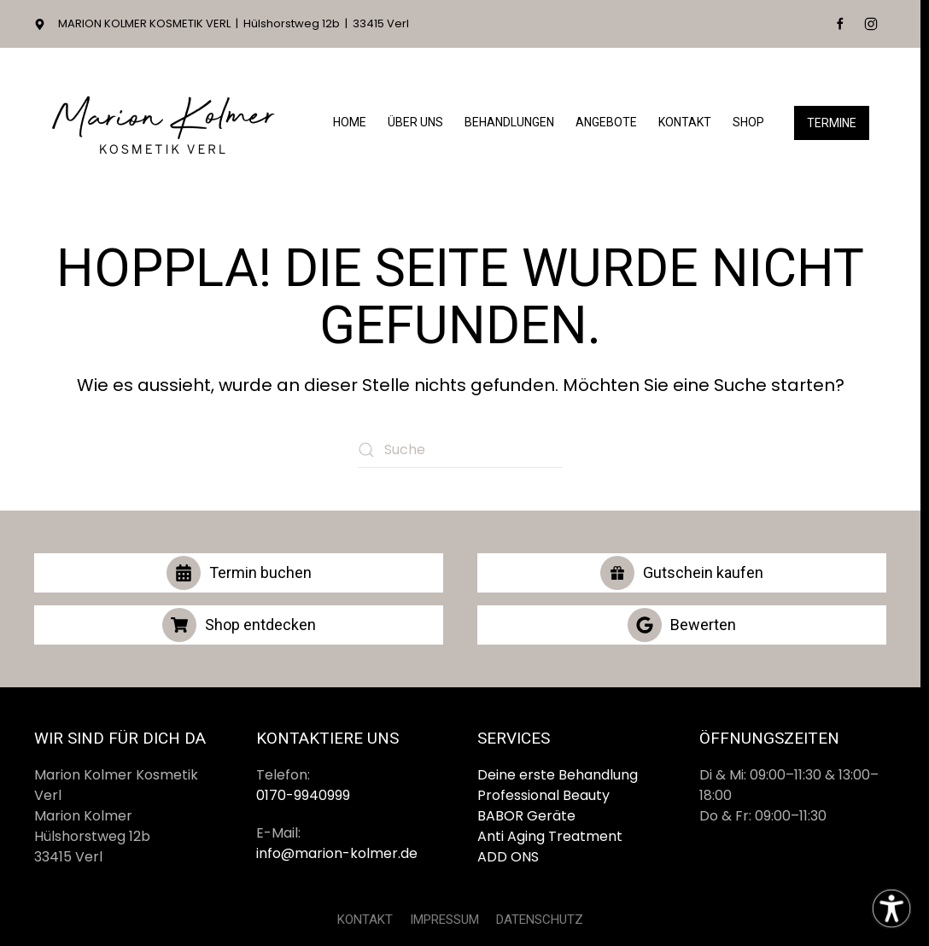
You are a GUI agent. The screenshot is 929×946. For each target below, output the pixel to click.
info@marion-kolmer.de (337, 853)
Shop (748, 122)
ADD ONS (508, 857)
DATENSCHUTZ (539, 919)
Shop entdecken (239, 625)
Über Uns (415, 122)
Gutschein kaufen (681, 573)
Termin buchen (239, 573)
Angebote (606, 122)
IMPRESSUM (444, 919)
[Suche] (460, 450)
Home (349, 122)
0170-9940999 (303, 795)
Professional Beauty (543, 795)
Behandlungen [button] (509, 122)
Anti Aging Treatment (549, 836)
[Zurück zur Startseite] (162, 122)
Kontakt (684, 122)
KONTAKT (365, 919)
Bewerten (682, 625)
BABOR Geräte (526, 816)
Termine (831, 123)
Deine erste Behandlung (557, 775)
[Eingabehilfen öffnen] (891, 908)
